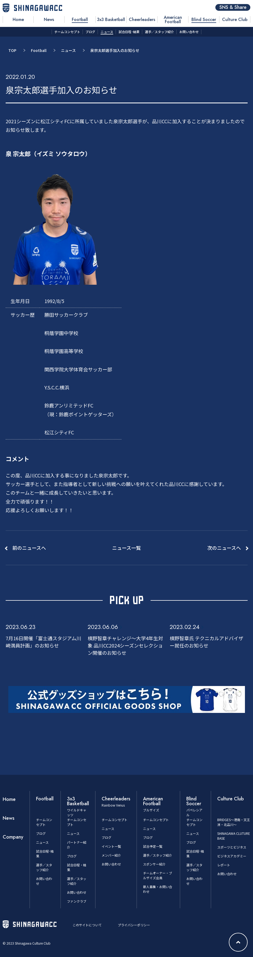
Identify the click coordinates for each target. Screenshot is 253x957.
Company (13, 836)
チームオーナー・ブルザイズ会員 (157, 875)
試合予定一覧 (152, 846)
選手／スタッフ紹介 (44, 867)
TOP (12, 50)
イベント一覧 (111, 846)
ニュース (68, 50)
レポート (223, 865)
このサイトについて (87, 925)
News (9, 818)
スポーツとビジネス (231, 847)
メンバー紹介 (111, 855)
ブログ (41, 833)
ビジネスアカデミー (231, 856)
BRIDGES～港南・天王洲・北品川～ (233, 822)
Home (9, 799)
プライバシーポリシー (134, 925)
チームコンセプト (44, 822)
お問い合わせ (76, 892)
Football (39, 50)
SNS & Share (233, 7)
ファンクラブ (76, 901)
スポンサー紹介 (154, 864)
